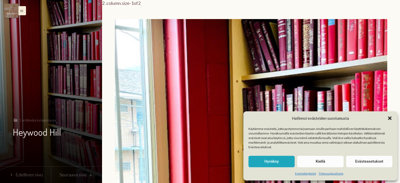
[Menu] (11, 11)
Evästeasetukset (369, 161)
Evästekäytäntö (305, 173)
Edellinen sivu (25, 174)
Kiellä (320, 161)
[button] (389, 118)
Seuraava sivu (76, 174)
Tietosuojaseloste (331, 173)
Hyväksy (272, 161)
